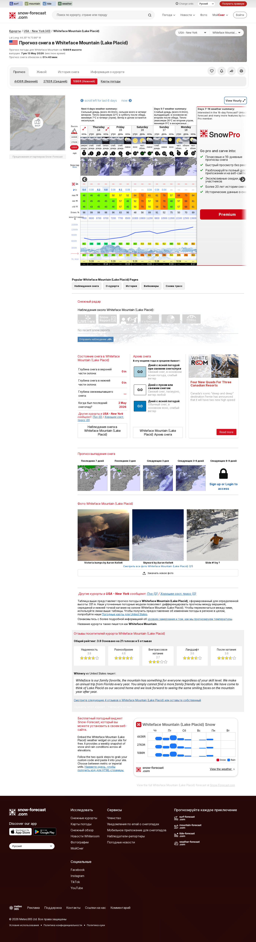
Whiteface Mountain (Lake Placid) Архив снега (158, 432)
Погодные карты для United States (124, 614)
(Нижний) (84, 81)
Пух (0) (97, 416)
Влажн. (75, 213)
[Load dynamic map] (37, 123)
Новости (187, 14)
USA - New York (37, 31)
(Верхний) (26, 81)
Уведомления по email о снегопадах (133, 824)
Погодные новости (121, 842)
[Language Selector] (32, 846)
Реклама (33, 908)
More (74, 167)
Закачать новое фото (158, 573)
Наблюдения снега (86, 285)
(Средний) (55, 81)
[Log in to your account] (240, 15)
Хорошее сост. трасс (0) (178, 594)
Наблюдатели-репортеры (126, 836)
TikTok (75, 882)
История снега (68, 72)
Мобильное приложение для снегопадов (136, 830)
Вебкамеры (151, 285)
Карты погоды (111, 81)
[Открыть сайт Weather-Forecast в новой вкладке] (65, 3)
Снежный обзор (82, 830)
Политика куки (96, 925)
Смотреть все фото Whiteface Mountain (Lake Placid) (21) (158, 566)
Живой (41, 72)
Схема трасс (174, 285)
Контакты (73, 908)
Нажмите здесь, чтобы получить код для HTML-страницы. (101, 768)
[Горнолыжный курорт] (227, 32)
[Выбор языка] (206, 4)
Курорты (15, 31)
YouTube (77, 888)
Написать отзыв (120, 707)
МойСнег (77, 848)
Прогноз (19, 72)
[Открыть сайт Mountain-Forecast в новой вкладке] (32, 3)
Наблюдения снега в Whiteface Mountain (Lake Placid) (102, 430)
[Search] (150, 15)
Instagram (77, 876)
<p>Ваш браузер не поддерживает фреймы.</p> (185, 749)
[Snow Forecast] (27, 15)
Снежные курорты (84, 818)
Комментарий (120, 908)
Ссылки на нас (95, 908)
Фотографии (80, 842)
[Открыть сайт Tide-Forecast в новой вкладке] (49, 3)
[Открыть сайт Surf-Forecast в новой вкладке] (16, 3)
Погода (168, 14)
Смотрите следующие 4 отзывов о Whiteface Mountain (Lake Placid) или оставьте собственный (137, 700)
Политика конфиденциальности (63, 925)
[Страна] (192, 32)
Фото (203, 14)
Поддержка (53, 908)
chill (75, 207)
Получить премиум (233, 3)
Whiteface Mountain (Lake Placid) (76, 31)
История (131, 285)
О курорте (112, 285)
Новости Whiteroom (85, 836)
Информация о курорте (107, 72)
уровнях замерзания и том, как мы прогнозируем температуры (190, 619)
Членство (114, 818)
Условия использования (24, 925)
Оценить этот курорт (89, 707)
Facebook (78, 870)
